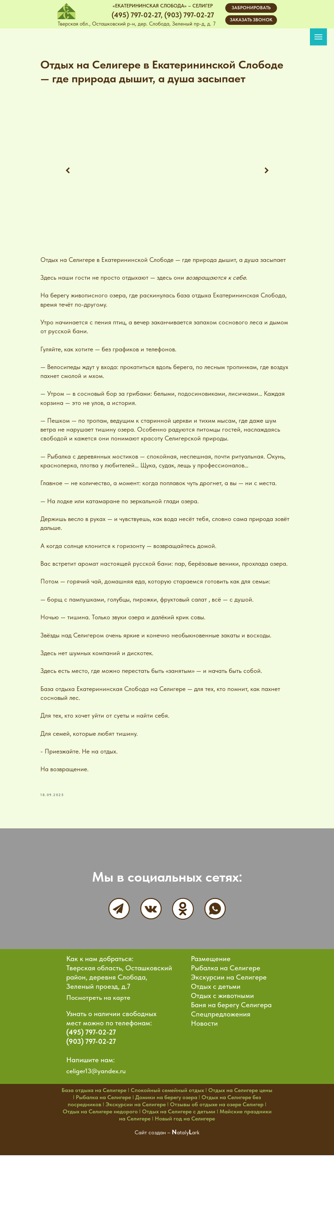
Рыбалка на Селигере (225, 1040)
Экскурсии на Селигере (229, 1050)
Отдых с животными (222, 1068)
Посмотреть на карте (98, 1070)
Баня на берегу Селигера (231, 1077)
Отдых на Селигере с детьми (178, 1184)
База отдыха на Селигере (94, 1163)
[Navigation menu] (318, 36)
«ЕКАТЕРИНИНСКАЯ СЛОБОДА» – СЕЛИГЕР (163, 6)
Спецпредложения (220, 1086)
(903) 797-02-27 (91, 1114)
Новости (204, 1096)
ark (195, 1205)
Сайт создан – (153, 1205)
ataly (183, 1205)
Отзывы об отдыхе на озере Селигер (217, 1177)
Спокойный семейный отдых (167, 1163)
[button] (251, 20)
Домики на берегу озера (166, 1170)
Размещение (211, 1031)
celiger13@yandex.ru (96, 1144)
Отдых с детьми (215, 1059)
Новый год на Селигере (185, 1191)
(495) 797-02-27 (91, 1105)
